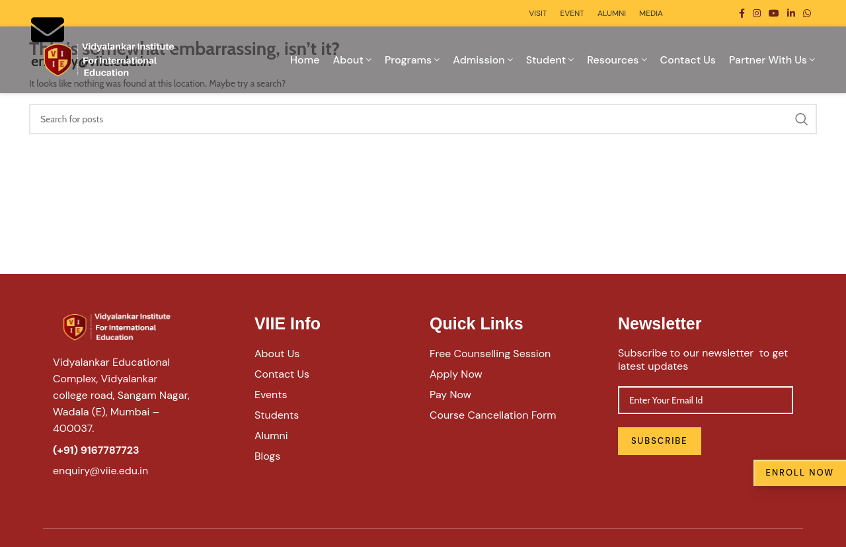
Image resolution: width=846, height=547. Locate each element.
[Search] (423, 119)
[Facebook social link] (742, 13)
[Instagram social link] (757, 13)
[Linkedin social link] (791, 13)
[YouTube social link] (774, 13)
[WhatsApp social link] (807, 13)
